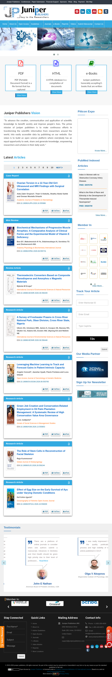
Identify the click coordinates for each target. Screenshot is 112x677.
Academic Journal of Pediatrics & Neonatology (35, 200)
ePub (66, 211)
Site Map (89, 2)
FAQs (70, 2)
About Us (12, 24)
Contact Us (99, 24)
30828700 (88, 208)
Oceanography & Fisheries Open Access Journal (35, 501)
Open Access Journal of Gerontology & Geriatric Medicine (39, 378)
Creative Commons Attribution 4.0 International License (73, 669)
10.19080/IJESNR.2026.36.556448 (33, 340)
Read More (37, 561)
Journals (48, 24)
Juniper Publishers (13, 2)
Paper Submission (38, 2)
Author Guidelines (38, 630)
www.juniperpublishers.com (98, 637)
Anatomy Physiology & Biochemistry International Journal (39, 248)
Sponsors (63, 2)
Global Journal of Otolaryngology (29, 462)
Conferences (25, 2)
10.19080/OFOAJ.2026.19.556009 (33, 504)
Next (59, 168)
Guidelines (36, 24)
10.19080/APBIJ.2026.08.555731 (33, 251)
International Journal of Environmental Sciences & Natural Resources (43, 290)
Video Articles (37, 644)
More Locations (38, 651)
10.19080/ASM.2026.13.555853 (32, 427)
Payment (81, 2)
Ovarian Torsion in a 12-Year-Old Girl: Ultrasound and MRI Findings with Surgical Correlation (40, 186)
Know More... (101, 150)
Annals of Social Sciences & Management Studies (36, 423)
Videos (73, 24)
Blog (75, 2)
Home (4, 24)
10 (52, 167)
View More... (101, 215)
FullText (55, 211)
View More (21, 95)
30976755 (88, 187)
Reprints (65, 24)
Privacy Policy (64, 674)
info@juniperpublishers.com (95, 633)
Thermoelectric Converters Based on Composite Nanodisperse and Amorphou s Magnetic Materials (43, 278)
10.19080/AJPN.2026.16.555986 (33, 203)
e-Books (56, 24)
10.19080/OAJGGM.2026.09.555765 (34, 382)
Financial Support (52, 2)
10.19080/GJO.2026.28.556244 (32, 465)
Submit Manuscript (85, 24)
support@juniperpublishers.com (73, 641)
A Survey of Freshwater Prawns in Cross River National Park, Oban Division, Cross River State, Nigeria (43, 320)
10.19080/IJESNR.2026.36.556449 (33, 293)
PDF (45, 211)
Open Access (24, 24)
